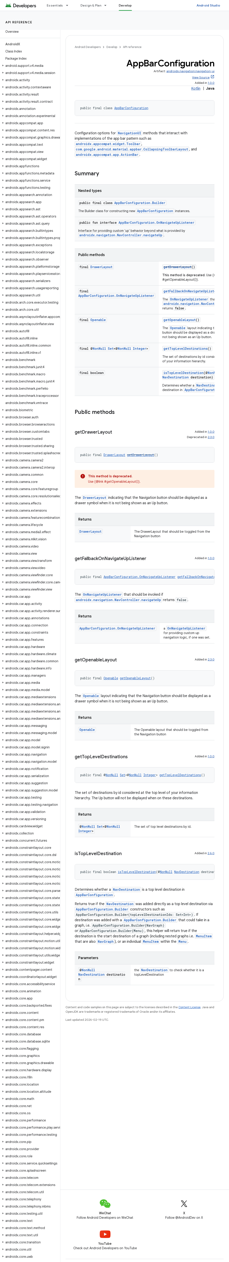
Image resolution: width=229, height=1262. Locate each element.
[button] (29, 65)
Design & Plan (91, 5)
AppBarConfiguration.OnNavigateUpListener (156, 222)
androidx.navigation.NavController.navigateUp (120, 235)
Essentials (55, 5)
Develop (111, 47)
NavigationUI (129, 133)
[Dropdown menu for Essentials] (69, 5)
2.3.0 (211, 437)
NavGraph (106, 941)
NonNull (99, 348)
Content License (189, 1007)
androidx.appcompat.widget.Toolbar (108, 144)
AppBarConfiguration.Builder (139, 203)
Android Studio (208, 5)
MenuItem (204, 936)
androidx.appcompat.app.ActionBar (107, 154)
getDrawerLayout (177, 267)
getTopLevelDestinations (185, 348)
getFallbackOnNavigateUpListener (192, 291)
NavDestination (175, 377)
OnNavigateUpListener (189, 299)
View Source (201, 77)
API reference (18, 22)
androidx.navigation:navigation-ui (190, 71)
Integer (139, 348)
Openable (98, 320)
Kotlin (195, 88)
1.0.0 (211, 83)
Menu (182, 941)
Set (111, 348)
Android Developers (88, 47)
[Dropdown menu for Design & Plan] (107, 5)
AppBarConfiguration (131, 108)
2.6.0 (211, 853)
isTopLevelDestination (183, 373)
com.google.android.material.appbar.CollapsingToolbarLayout (132, 149)
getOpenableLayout (179, 320)
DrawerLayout (101, 267)
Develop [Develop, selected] (125, 5)
